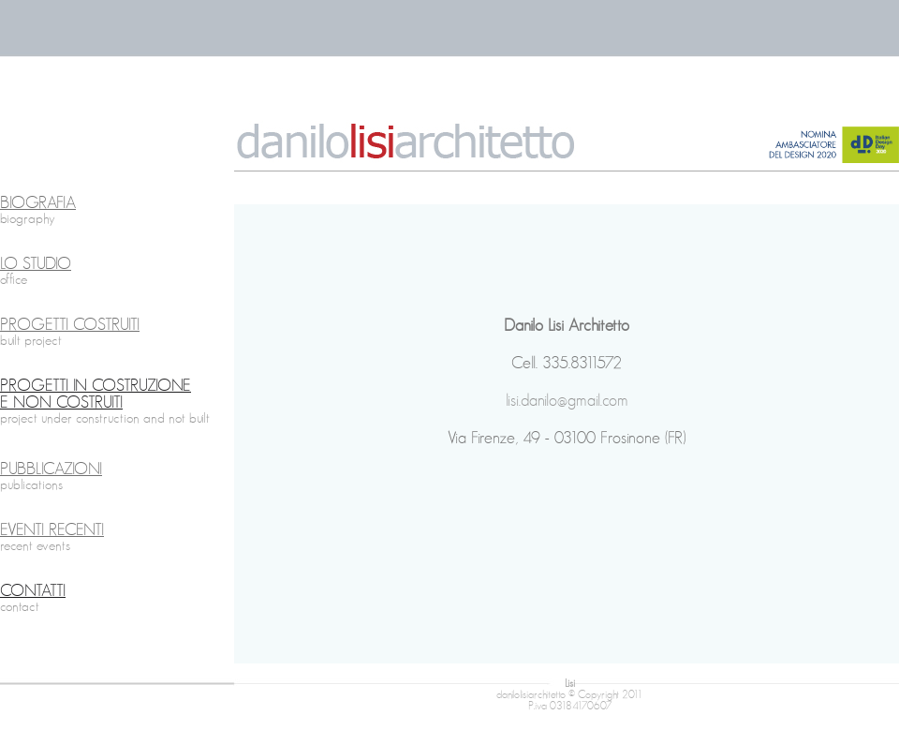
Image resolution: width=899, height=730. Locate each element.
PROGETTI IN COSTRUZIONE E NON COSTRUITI (95, 394)
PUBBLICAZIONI (51, 469)
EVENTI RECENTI (52, 530)
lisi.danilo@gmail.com (567, 401)
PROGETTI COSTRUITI (70, 325)
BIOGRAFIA (38, 203)
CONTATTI (33, 591)
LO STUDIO (35, 264)
